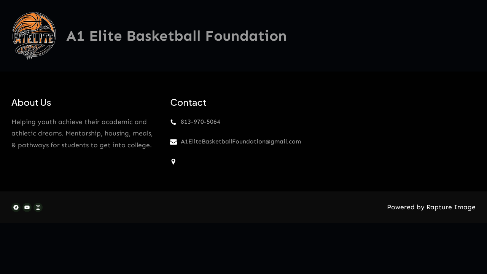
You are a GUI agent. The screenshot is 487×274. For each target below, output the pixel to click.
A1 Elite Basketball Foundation (176, 36)
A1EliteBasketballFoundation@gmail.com (241, 141)
